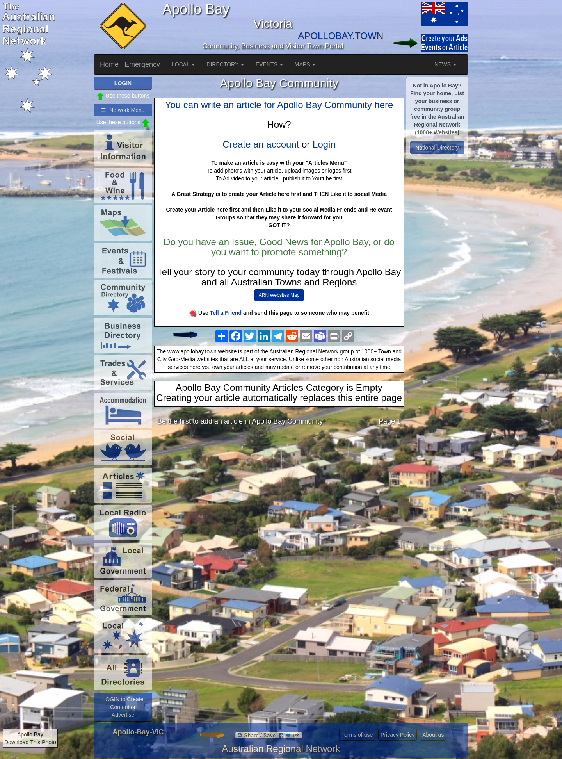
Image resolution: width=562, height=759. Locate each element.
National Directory (437, 147)
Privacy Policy (397, 735)
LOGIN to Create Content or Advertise (122, 707)
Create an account (260, 144)
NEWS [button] (445, 64)
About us (433, 735)
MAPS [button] (305, 64)
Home (109, 64)
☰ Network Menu (122, 110)
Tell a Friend (226, 313)
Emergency (142, 64)
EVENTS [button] (269, 64)
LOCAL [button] (183, 64)
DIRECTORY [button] (225, 64)
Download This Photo (30, 742)
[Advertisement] (279, 493)
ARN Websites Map (279, 295)
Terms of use (357, 735)
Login (324, 144)
